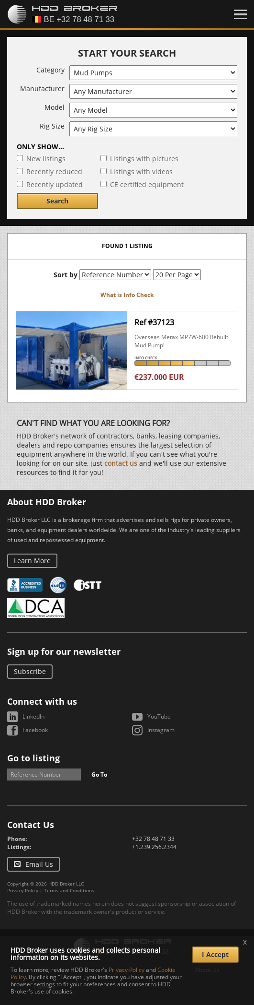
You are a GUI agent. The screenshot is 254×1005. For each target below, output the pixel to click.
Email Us (39, 864)
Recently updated (54, 184)
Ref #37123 (154, 322)
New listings (46, 158)
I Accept (215, 954)
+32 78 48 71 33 (153, 839)
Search (57, 200)
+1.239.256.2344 (154, 847)
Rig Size (52, 125)
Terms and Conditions (69, 890)
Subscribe (30, 671)
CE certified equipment (147, 184)
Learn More (32, 560)
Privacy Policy (22, 890)
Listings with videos (141, 171)
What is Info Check (127, 295)
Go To (99, 774)
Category (50, 69)
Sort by (65, 274)
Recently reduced (54, 171)
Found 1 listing (127, 246)
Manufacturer (42, 88)
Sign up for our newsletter (64, 651)
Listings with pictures (144, 158)
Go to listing (33, 758)
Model (54, 107)
